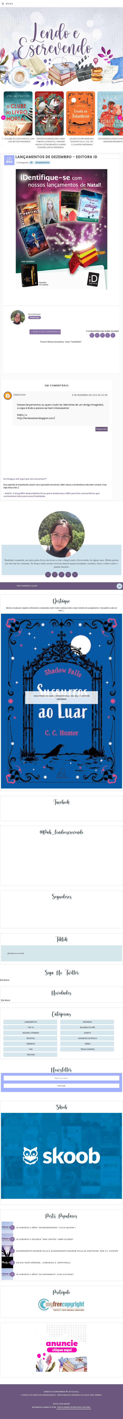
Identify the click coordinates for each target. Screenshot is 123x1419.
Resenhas (87, 1022)
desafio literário (31, 1033)
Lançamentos (42, 162)
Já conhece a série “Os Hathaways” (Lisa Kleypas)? (45, 1274)
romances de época (87, 1038)
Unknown (19, 394)
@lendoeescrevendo (15, 953)
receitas (31, 1038)
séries (87, 1043)
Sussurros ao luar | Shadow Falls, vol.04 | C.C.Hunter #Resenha (62, 697)
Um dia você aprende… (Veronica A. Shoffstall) (43, 1263)
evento (87, 1033)
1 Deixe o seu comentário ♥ (46, 332)
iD (31, 162)
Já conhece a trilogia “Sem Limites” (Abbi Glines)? (45, 1239)
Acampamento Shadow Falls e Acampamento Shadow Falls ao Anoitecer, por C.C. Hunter (67, 1251)
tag (31, 1049)
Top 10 (31, 1027)
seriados (30, 1043)
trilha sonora (87, 1049)
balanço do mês (87, 1027)
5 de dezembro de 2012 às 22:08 (89, 395)
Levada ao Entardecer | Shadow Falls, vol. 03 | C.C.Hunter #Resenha (103, 142)
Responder (101, 429)
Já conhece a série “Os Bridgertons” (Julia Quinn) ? (46, 1227)
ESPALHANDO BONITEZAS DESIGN (73, 1407)
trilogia (31, 1054)
